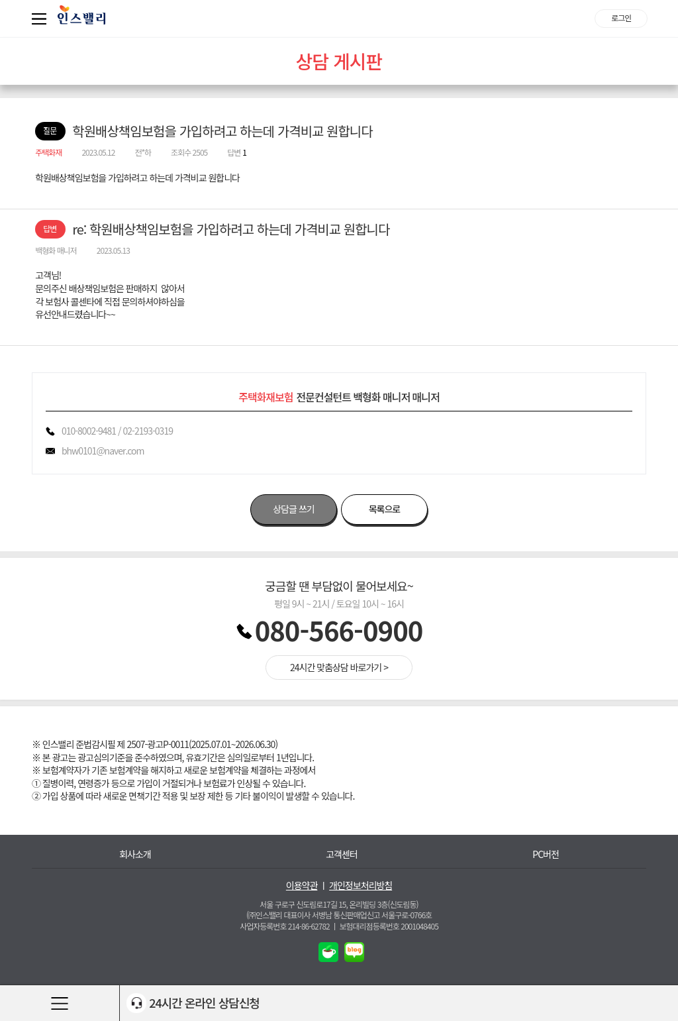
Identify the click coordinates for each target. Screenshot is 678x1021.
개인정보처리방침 (360, 885)
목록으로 (385, 508)
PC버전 (545, 854)
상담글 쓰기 (293, 508)
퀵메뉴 (42, 18)
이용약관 (302, 885)
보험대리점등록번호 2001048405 (389, 926)
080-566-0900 (339, 630)
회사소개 (135, 854)
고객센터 (342, 854)
